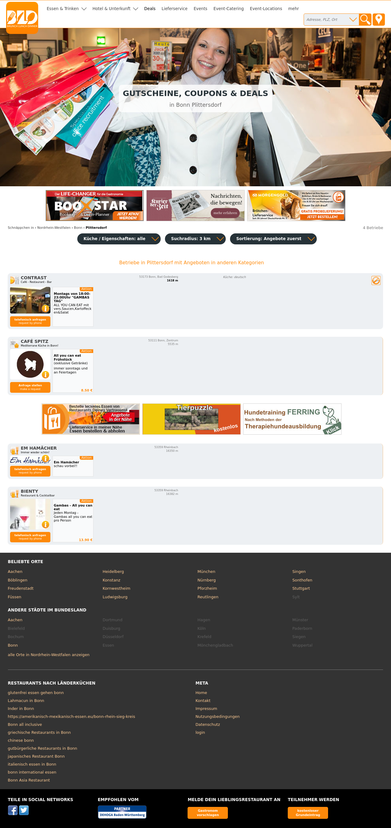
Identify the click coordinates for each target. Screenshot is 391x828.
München (206, 571)
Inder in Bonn (21, 708)
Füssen (14, 597)
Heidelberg (113, 571)
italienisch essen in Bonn (32, 764)
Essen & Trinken (63, 8)
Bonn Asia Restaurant (29, 780)
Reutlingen (208, 597)
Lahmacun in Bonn (26, 700)
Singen (299, 571)
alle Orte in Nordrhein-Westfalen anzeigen (49, 654)
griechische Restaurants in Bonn (39, 732)
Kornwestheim (116, 588)
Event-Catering (229, 8)
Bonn (13, 645)
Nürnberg (207, 580)
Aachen (15, 571)
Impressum (206, 708)
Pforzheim (207, 588)
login (200, 732)
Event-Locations (266, 8)
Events (200, 8)
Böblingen (17, 580)
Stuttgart (301, 588)
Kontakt (203, 700)
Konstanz (111, 580)
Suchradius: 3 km (190, 238)
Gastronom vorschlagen (208, 812)
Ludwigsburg (115, 597)
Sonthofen (302, 580)
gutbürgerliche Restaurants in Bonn (42, 748)
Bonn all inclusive (25, 724)
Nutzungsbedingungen (218, 716)
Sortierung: (268, 238)
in (21, 228)
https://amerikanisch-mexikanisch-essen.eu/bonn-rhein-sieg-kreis (71, 716)
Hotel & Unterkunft (111, 8)
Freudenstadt (21, 588)
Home (201, 692)
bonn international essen (32, 772)
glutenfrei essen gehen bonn (36, 692)
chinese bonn (21, 740)
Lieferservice (175, 8)
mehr (293, 8)
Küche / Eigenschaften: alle (114, 238)
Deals (149, 8)
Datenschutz (208, 724)
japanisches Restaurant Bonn (36, 756)
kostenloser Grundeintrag (308, 812)
